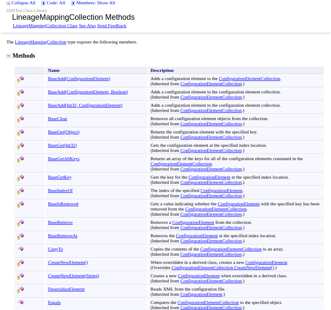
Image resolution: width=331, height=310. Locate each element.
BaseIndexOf (60, 190)
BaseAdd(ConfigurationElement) (79, 78)
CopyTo (55, 248)
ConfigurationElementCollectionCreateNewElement (223, 267)
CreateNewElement (67, 262)
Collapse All (24, 2)
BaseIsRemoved (63, 203)
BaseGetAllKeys (63, 158)
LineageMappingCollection (40, 41)
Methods (20, 55)
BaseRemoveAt (62, 235)
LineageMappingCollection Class (45, 25)
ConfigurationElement (210, 177)
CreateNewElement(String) (73, 275)
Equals (54, 302)
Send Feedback (111, 25)
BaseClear (57, 118)
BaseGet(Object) (63, 131)
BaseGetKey (60, 177)
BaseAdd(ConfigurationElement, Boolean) (88, 91)
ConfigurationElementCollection (249, 78)
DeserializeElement (66, 288)
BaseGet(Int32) (62, 145)
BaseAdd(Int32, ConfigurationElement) (85, 105)
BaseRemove (60, 222)
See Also (87, 25)
